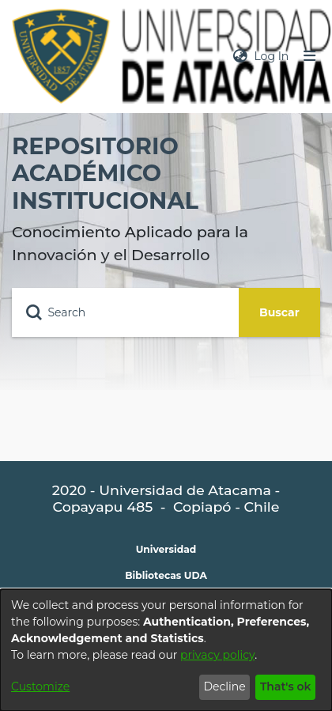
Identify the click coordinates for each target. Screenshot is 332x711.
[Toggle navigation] (310, 56)
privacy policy (217, 655)
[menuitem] (240, 56)
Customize (40, 686)
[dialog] (166, 650)
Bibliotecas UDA (166, 575)
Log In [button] (272, 56)
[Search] (125, 312)
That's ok (285, 686)
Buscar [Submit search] (279, 312)
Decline (224, 686)
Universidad (166, 549)
